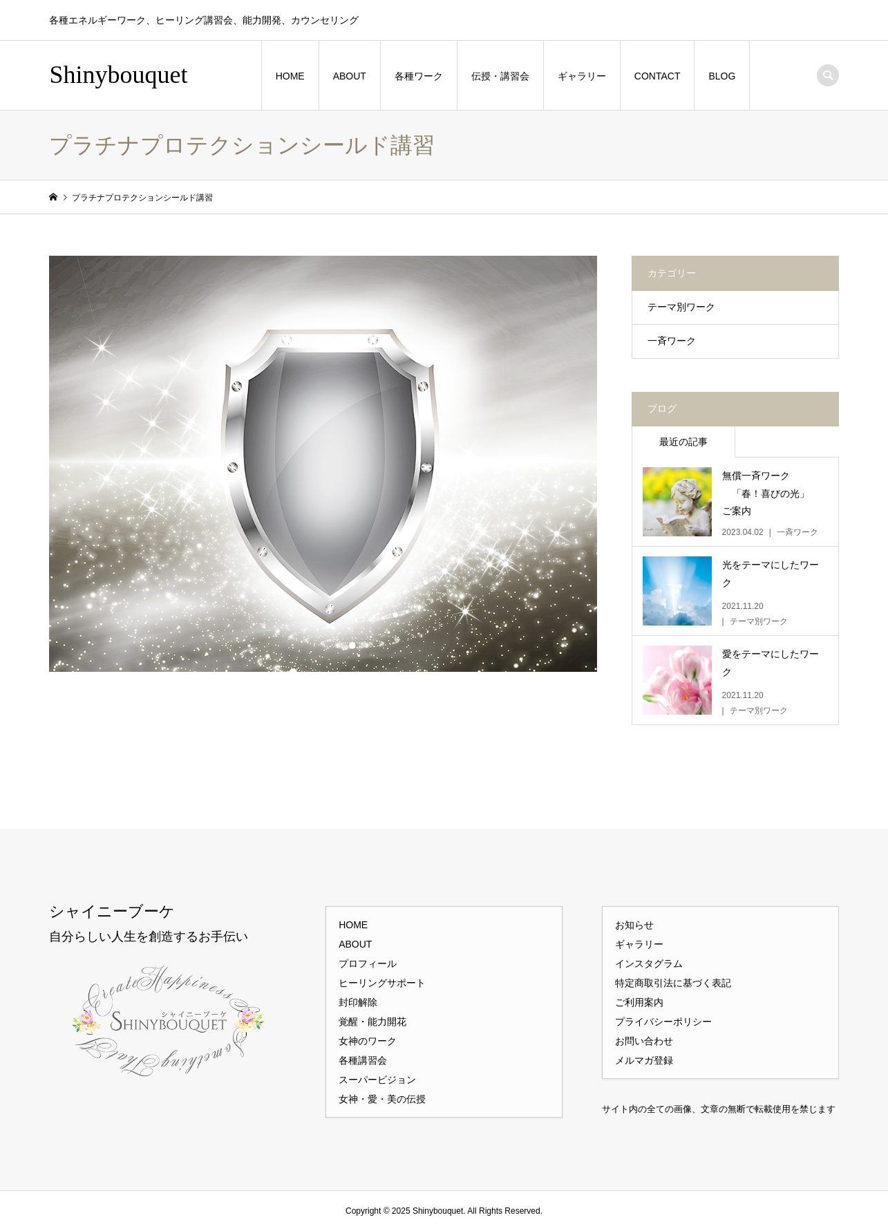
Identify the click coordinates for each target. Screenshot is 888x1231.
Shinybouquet (118, 74)
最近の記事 (683, 441)
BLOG (721, 76)
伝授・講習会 (500, 76)
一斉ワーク (672, 340)
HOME (290, 76)
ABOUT (349, 76)
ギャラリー (582, 76)
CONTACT (657, 76)
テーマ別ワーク (681, 306)
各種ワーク (419, 76)
